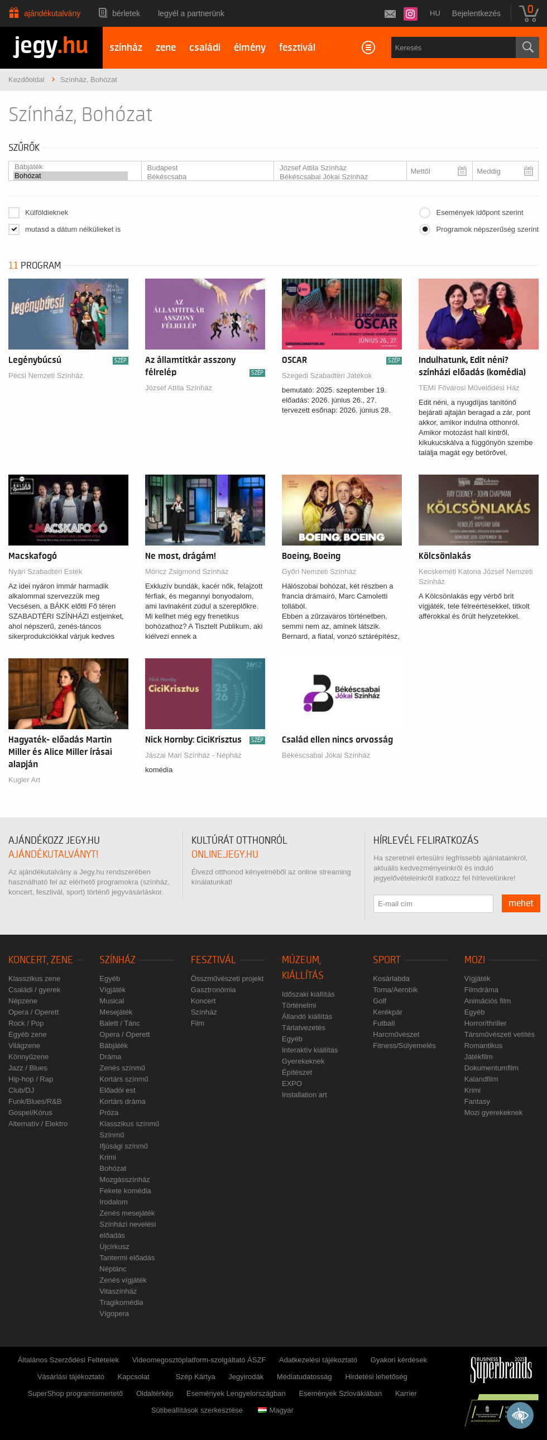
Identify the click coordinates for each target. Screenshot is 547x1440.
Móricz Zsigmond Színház (187, 571)
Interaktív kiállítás (310, 1050)
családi (204, 48)
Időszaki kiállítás (308, 994)
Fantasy (477, 1101)
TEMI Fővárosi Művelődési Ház (469, 388)
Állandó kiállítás (307, 1016)
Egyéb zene (27, 1034)
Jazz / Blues (27, 1068)
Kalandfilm (481, 1079)
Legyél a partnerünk (191, 13)
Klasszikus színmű (129, 1124)
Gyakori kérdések (399, 1360)
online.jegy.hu (224, 854)
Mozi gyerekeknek (493, 1112)
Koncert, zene (40, 960)
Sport (387, 960)
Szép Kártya (195, 1376)
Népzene (22, 1001)
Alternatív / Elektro (38, 1124)
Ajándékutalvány (52, 13)
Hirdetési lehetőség (376, 1376)
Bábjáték (70, 166)
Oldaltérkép (154, 1393)
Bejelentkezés (476, 13)
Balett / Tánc (119, 1023)
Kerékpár (387, 1012)
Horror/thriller (485, 1023)
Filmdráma (481, 989)
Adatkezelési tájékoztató (318, 1360)
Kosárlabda (391, 978)
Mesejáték (115, 1012)
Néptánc (112, 1269)
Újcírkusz (114, 1246)
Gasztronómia (213, 989)
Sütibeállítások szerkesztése (197, 1410)
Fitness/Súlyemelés (404, 1045)
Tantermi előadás (127, 1258)
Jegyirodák (245, 1376)
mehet (521, 903)
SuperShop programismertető (75, 1393)
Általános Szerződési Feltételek (68, 1360)
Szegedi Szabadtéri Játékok (327, 375)
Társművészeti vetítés (499, 1034)
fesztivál (297, 48)
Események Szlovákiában (340, 1393)
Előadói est (117, 1090)
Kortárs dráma (122, 1101)
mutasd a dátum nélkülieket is (73, 229)
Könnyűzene (28, 1057)
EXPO (292, 1083)
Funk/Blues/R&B (34, 1101)
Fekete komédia (125, 1191)
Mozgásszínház (124, 1179)
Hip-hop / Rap (30, 1079)
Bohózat (70, 175)
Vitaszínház (118, 1291)
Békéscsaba (203, 177)
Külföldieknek (46, 212)
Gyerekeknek (303, 1061)
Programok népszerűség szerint (487, 229)
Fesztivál (213, 960)
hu (435, 13)
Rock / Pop (26, 1023)
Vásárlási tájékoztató (70, 1376)
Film (198, 1023)
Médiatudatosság (304, 1376)
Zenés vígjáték (123, 1280)
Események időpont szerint (479, 212)
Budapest (203, 168)
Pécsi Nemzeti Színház (45, 375)
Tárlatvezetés (303, 1027)
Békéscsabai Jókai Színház (336, 177)
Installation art (304, 1094)
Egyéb (109, 978)
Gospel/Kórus (30, 1112)
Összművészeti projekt (227, 978)
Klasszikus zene (34, 978)
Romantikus (483, 1045)
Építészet (297, 1072)
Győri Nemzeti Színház (319, 571)
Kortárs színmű (123, 1079)
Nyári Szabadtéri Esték (45, 571)
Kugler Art (24, 780)
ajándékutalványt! (53, 854)
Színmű (111, 1135)
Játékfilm (478, 1057)
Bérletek (126, 13)
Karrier (406, 1393)
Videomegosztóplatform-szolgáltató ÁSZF (199, 1360)
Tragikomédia (121, 1302)
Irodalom (113, 1202)
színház (125, 48)
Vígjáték (112, 989)
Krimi (107, 1157)
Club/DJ (21, 1090)
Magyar (275, 1410)
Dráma (110, 1057)
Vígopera (114, 1313)
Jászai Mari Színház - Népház (193, 755)
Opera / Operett (33, 1012)
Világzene (24, 1045)
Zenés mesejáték (127, 1213)
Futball (384, 1023)
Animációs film (487, 1001)
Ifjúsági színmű (123, 1146)
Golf (379, 1001)
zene (166, 48)
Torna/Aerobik (395, 989)
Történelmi (299, 1005)
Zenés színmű (122, 1068)
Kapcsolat (134, 1376)
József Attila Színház (336, 168)
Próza (108, 1112)
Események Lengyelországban (236, 1393)
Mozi (474, 960)
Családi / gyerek (34, 989)
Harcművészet (396, 1034)
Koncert (203, 1001)
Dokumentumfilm (491, 1068)
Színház (117, 960)
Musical (111, 1001)
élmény (250, 48)
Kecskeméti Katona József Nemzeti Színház (475, 576)
